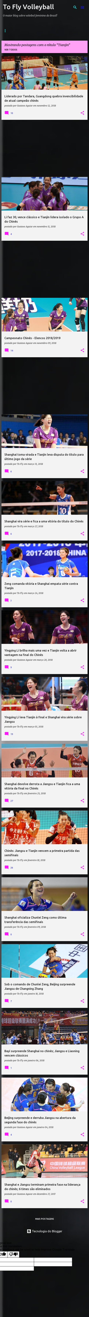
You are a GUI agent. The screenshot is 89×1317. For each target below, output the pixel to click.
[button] (82, 113)
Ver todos (10, 49)
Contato (59, 30)
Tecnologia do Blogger (44, 1231)
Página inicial (11, 30)
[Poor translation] (13, 1254)
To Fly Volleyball (28, 6)
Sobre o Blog (36, 30)
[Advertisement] (44, 148)
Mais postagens (44, 1219)
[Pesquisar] (75, 7)
